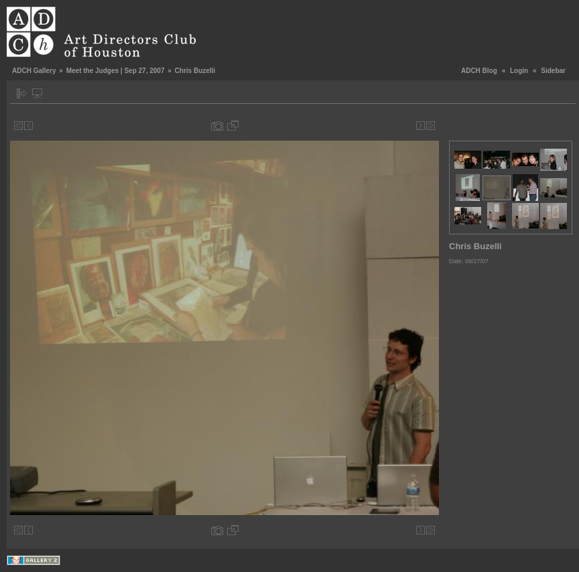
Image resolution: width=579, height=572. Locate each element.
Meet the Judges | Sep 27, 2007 (115, 70)
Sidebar (553, 70)
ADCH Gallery (34, 70)
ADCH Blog (479, 70)
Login (519, 70)
